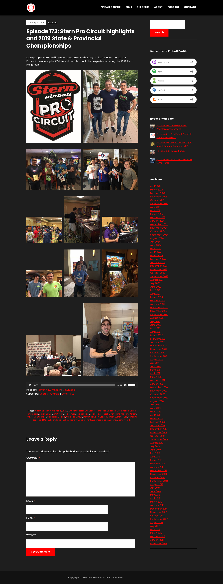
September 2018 (159, 481)
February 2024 (158, 259)
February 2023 (157, 300)
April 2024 (155, 252)
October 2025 (157, 200)
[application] (82, 385)
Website (31, 535)
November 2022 (158, 311)
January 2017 (157, 539)
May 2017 (155, 529)
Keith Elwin (109, 413)
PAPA (29, 416)
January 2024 (157, 262)
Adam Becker (42, 410)
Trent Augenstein (94, 419)
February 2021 (157, 380)
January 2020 (157, 425)
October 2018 (157, 477)
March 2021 (156, 376)
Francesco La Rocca (106, 410)
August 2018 (156, 484)
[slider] (78, 385)
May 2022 (155, 328)
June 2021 (155, 366)
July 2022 (155, 321)
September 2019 (159, 439)
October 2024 (157, 231)
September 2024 (159, 234)
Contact (190, 7)
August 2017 (156, 522)
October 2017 (157, 515)
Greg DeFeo (123, 410)
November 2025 (158, 196)
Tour (128, 7)
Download (69, 390)
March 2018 (156, 501)
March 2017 (156, 532)
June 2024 (156, 245)
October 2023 (157, 272)
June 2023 (155, 286)
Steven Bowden (91, 416)
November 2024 (159, 227)
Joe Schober (82, 413)
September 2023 (159, 276)
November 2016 (158, 543)
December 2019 (158, 429)
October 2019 (157, 435)
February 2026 (158, 193)
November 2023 (158, 269)
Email (64, 394)
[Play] (30, 385)
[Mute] (125, 385)
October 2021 (157, 352)
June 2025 (155, 207)
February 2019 (157, 463)
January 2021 (157, 383)
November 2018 (158, 474)
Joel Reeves (96, 413)
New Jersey (130, 413)
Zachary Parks (124, 419)
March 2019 (156, 460)
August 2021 (156, 359)
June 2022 (155, 324)
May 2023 (155, 290)
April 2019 (155, 456)
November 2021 (158, 349)
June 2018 (155, 491)
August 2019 (156, 442)
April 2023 (155, 293)
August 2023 (157, 279)
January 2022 (157, 342)
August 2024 (157, 238)
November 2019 (158, 432)
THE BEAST (143, 7)
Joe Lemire (69, 413)
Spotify (43, 394)
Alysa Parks (55, 410)
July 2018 (155, 487)
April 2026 (155, 186)
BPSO (65, 410)
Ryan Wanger (39, 416)
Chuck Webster (76, 410)
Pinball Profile (110, 7)
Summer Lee (121, 416)
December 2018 (158, 470)
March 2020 (156, 418)
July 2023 (155, 283)
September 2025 (159, 203)
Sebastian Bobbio (56, 416)
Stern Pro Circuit (74, 416)
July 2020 (155, 404)
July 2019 (155, 446)
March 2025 (156, 214)
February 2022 (157, 338)
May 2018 (155, 494)
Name (30, 500)
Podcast (173, 7)
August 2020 (157, 401)
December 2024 (159, 224)
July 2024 (155, 241)
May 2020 (155, 411)
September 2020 (159, 397)
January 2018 (157, 505)
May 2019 (155, 453)
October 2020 (157, 394)
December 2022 (159, 307)
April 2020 (155, 415)
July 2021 (155, 363)
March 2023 (156, 297)
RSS (72, 394)
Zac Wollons (110, 419)
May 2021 (155, 370)
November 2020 (158, 390)
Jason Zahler (45, 413)
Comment (33, 457)
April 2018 (155, 498)
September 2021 (159, 356)
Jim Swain (58, 413)
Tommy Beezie (77, 419)
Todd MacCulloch (46, 419)
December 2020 (159, 387)
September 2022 (159, 314)
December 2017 (158, 508)
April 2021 (155, 373)
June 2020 (155, 408)
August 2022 (157, 317)
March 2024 (156, 255)
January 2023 (157, 304)
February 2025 (157, 217)
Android (54, 394)
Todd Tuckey (62, 419)
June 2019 (155, 449)
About (158, 7)
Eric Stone (90, 410)
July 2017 (155, 526)
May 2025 (155, 210)
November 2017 (158, 512)
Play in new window (49, 390)
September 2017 (159, 519)
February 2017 (157, 536)
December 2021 (158, 345)
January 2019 (157, 467)
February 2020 (158, 422)
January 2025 (157, 220)
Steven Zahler (107, 416)
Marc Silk (119, 413)
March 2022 (156, 335)
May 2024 (155, 248)
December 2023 (159, 265)
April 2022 (155, 331)
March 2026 (156, 189)
